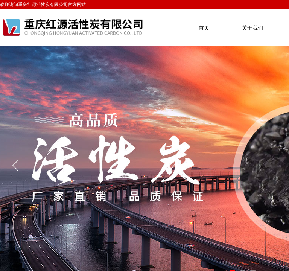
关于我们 (252, 28)
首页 (204, 28)
